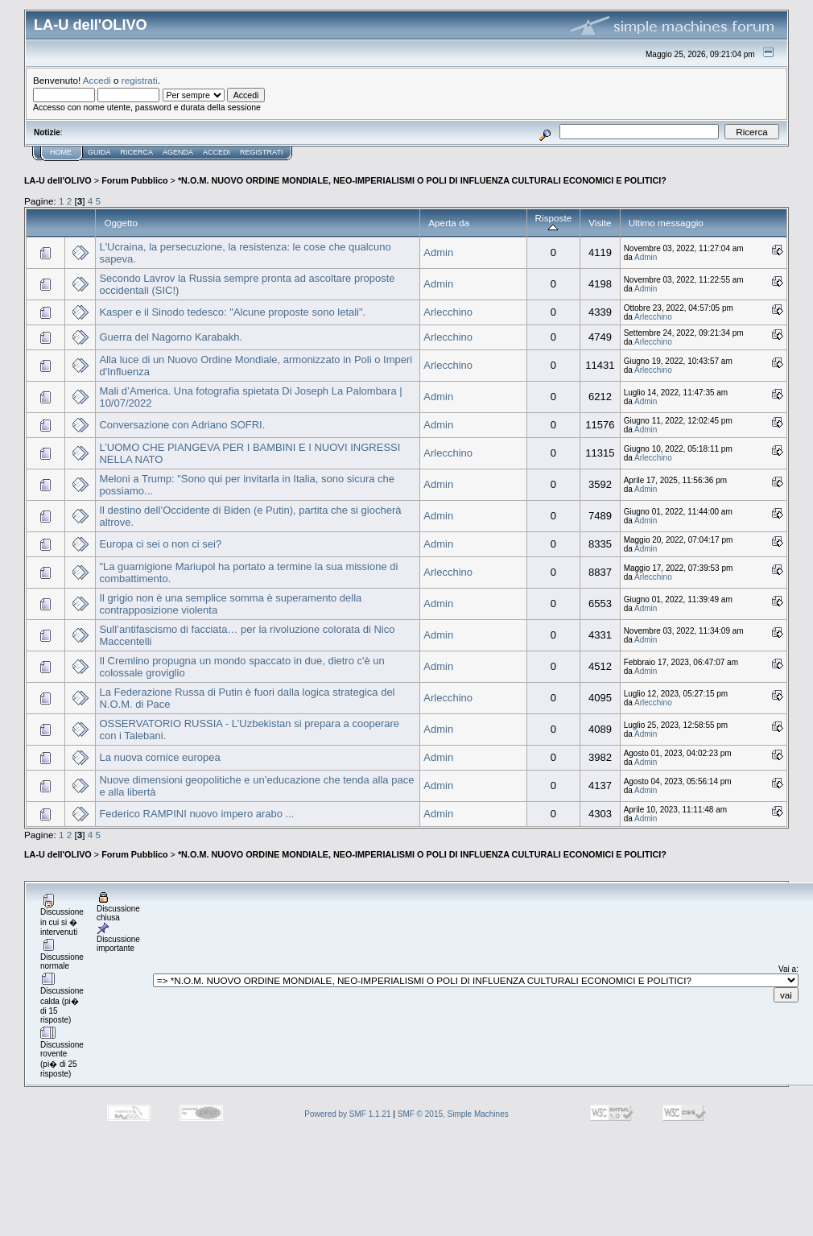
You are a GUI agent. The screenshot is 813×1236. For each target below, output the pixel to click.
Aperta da (448, 222)
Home (61, 152)
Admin (438, 252)
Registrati (261, 152)
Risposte (553, 223)
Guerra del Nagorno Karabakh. (170, 337)
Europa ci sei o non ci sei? (160, 544)
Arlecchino (448, 312)
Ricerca (137, 152)
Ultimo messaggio (666, 222)
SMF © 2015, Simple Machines (453, 1114)
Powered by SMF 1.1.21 (347, 1114)
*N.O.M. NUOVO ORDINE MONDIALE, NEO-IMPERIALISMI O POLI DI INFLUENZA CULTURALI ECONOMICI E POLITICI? (422, 180)
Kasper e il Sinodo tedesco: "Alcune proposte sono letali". (232, 312)
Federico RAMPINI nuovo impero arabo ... (196, 814)
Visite (599, 222)
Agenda (178, 152)
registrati (140, 80)
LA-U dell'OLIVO (58, 180)
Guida (99, 152)
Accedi (97, 80)
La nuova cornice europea (159, 757)
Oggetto (121, 222)
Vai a (787, 969)
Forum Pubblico (134, 180)
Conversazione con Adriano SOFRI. (182, 425)
